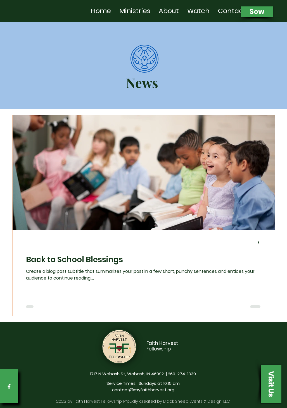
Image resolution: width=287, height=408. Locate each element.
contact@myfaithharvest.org (143, 390)
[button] (271, 384)
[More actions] (260, 242)
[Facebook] (9, 386)
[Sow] (257, 11)
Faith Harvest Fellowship (162, 346)
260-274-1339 (182, 374)
